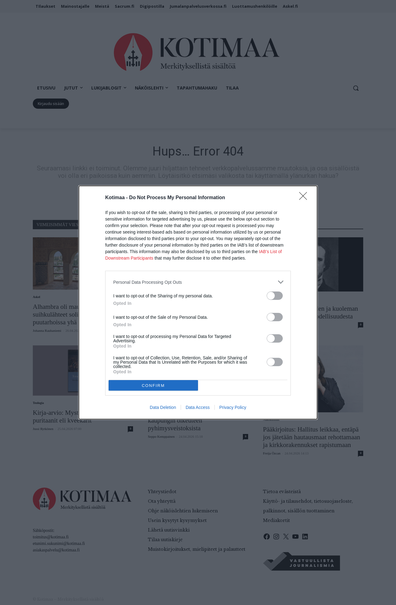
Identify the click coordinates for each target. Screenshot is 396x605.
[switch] (275, 296)
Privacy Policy (232, 407)
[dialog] (198, 302)
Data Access (198, 407)
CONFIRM (153, 385)
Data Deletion (163, 407)
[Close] (305, 198)
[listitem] (198, 282)
